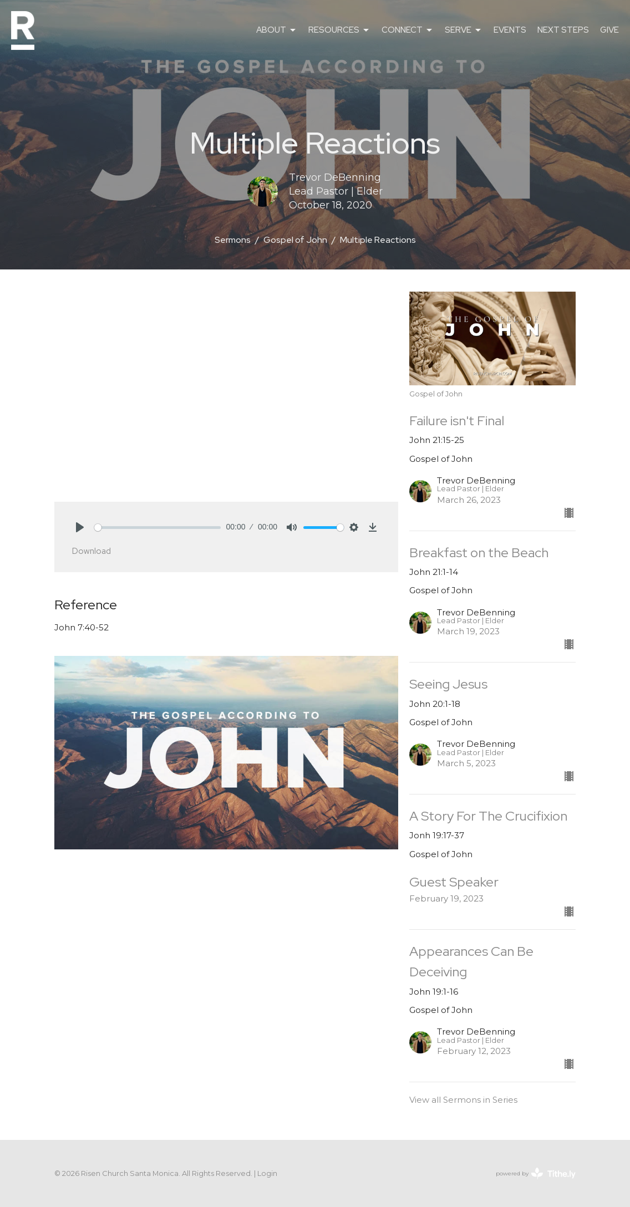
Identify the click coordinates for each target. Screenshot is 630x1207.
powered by (536, 1173)
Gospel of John (295, 240)
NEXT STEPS (563, 29)
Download (91, 551)
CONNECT (408, 30)
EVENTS (510, 29)
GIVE (609, 29)
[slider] (157, 527)
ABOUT (276, 30)
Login (267, 1173)
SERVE (463, 30)
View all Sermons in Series (463, 1099)
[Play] (80, 527)
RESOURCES (339, 30)
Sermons (233, 240)
